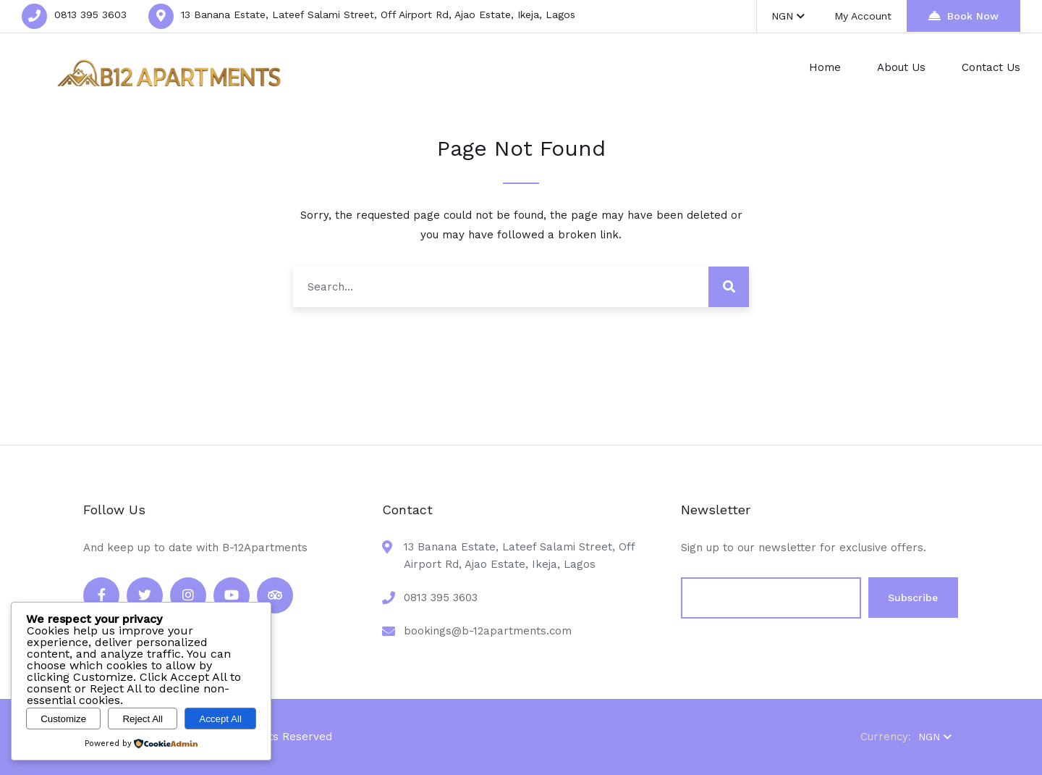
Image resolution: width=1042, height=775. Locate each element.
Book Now (963, 15)
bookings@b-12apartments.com (488, 630)
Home (825, 67)
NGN (788, 16)
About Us (901, 67)
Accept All (220, 718)
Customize (63, 718)
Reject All (142, 718)
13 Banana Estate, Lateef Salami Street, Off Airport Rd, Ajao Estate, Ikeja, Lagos (378, 14)
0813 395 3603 (90, 14)
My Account (863, 16)
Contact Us (991, 67)
